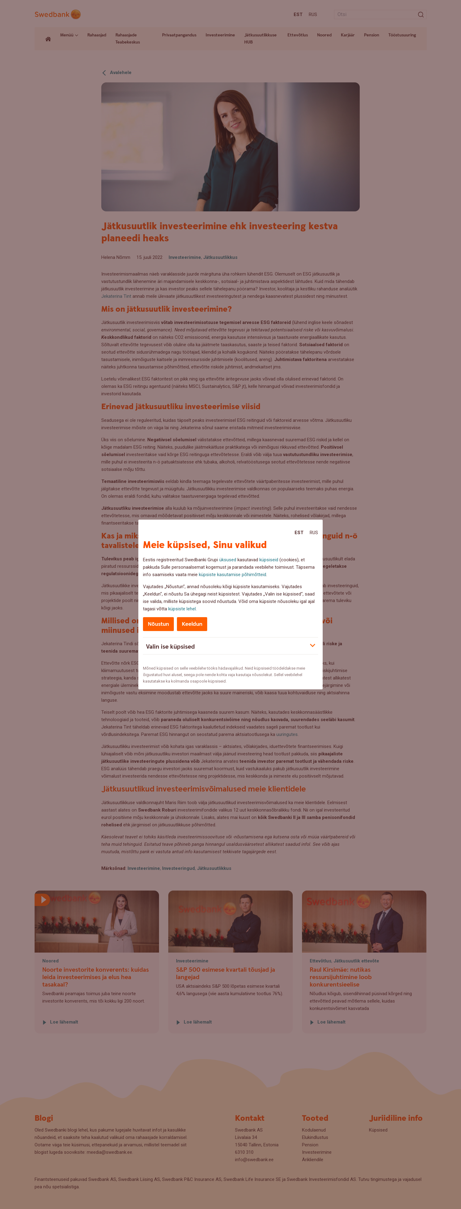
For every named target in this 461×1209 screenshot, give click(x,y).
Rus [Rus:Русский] (314, 532)
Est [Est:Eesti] (299, 532)
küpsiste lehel (182, 609)
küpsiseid (268, 560)
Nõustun (158, 624)
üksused (227, 560)
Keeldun (192, 624)
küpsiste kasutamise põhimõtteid (232, 574)
